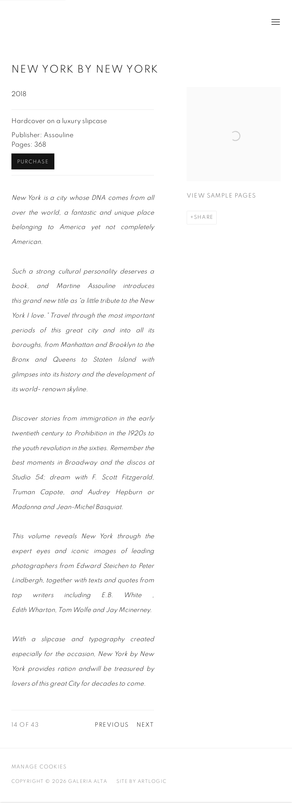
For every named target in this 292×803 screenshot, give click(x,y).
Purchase (33, 161)
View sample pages (221, 196)
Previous (112, 725)
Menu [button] (275, 22)
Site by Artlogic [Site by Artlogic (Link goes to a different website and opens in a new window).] (141, 781)
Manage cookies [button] (39, 767)
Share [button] (203, 217)
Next (145, 725)
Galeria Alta (49, 22)
